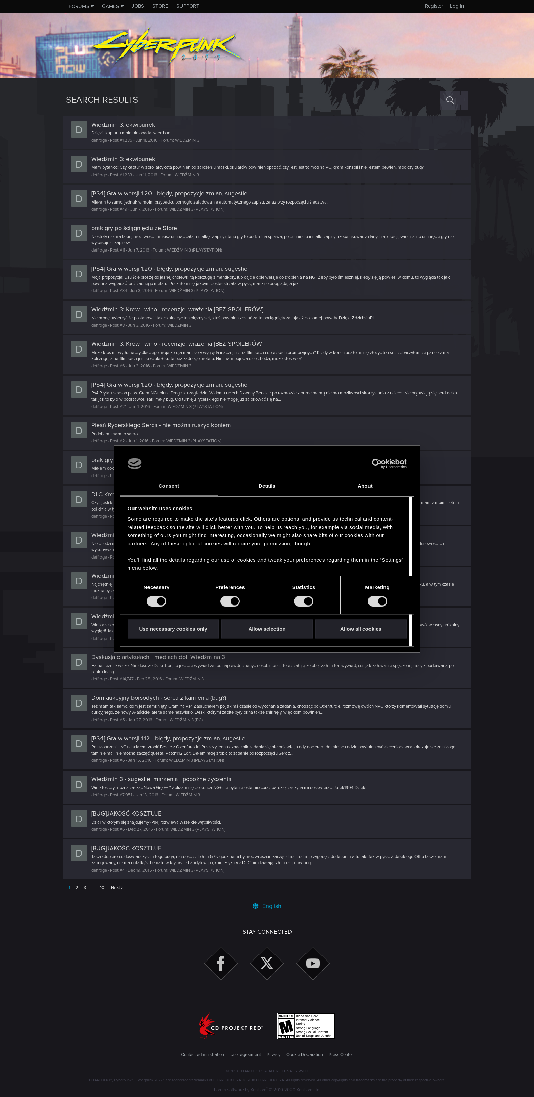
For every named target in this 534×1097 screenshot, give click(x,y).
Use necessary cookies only (173, 629)
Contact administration (202, 1055)
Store (160, 6)
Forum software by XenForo (267, 1090)
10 (102, 887)
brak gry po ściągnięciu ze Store (137, 228)
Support (187, 6)
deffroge (102, 140)
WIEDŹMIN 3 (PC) (189, 720)
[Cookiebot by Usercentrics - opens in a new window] (377, 463)
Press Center (341, 1055)
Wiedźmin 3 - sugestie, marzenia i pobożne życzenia (165, 779)
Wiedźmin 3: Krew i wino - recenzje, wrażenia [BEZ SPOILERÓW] (181, 309)
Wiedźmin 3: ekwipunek (126, 124)
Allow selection (266, 629)
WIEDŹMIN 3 (190, 140)
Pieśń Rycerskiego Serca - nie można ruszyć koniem (164, 425)
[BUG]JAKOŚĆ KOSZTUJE (130, 813)
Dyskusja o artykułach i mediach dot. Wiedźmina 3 (162, 657)
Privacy (273, 1055)
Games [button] (110, 6)
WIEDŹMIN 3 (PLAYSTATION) (200, 209)
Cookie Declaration (304, 1055)
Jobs (138, 6)
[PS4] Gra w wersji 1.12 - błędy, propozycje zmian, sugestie (172, 738)
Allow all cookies (360, 629)
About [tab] (365, 486)
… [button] (93, 887)
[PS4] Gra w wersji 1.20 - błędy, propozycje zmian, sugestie (173, 193)
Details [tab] (267, 486)
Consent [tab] (169, 486)
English (267, 906)
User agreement (245, 1055)
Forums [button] (79, 6)
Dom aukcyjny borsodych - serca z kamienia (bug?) (162, 697)
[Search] (450, 100)
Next (115, 887)
